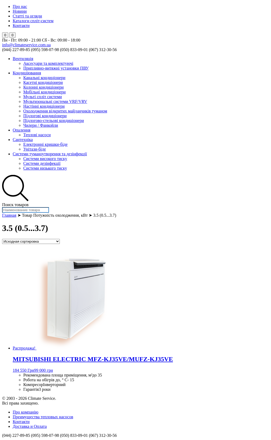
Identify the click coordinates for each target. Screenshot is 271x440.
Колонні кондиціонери (43, 87)
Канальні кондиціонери (44, 77)
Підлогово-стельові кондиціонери (53, 120)
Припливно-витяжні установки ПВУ (56, 68)
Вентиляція (23, 58)
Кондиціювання (27, 73)
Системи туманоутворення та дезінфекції (50, 154)
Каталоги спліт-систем (33, 21)
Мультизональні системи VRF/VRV (55, 101)
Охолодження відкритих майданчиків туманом (65, 111)
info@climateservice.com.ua (26, 45)
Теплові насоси (37, 135)
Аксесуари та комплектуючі (48, 63)
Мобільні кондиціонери (44, 92)
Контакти (21, 25)
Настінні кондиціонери (44, 106)
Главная (9, 215)
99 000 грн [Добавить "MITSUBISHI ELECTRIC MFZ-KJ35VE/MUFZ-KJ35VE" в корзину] (43, 370)
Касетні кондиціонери (43, 82)
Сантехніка (23, 139)
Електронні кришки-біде (45, 144)
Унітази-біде (34, 149)
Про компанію (25, 412)
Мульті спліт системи (42, 96)
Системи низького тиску (45, 168)
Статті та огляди (27, 16)
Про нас (20, 6)
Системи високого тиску (45, 158)
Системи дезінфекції (42, 163)
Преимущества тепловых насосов (43, 417)
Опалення (21, 130)
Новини (20, 11)
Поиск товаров (15, 204)
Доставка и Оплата (30, 426)
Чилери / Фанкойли (40, 125)
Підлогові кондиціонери (45, 116)
